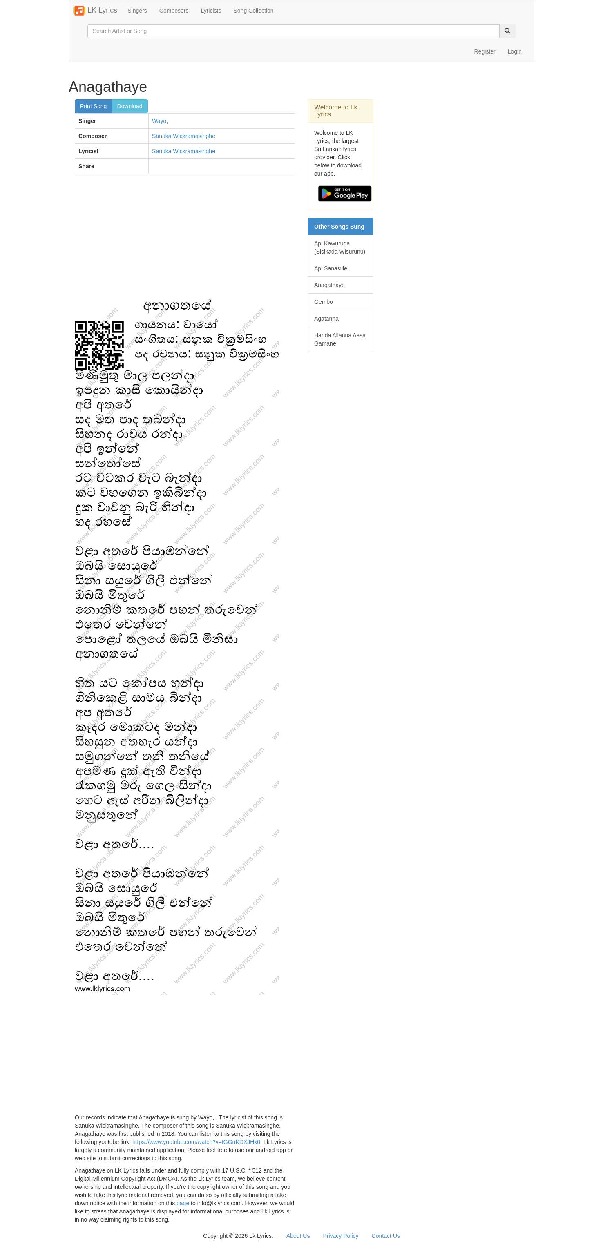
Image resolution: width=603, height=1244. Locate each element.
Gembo (323, 302)
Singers (137, 10)
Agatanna (326, 318)
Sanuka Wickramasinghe (183, 136)
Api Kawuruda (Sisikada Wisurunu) (339, 247)
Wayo (159, 121)
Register (485, 51)
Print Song (93, 106)
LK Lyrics (95, 10)
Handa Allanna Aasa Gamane (340, 339)
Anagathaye (329, 285)
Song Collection (253, 10)
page (182, 1203)
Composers (174, 10)
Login (515, 51)
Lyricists (211, 10)
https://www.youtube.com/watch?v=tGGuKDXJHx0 (196, 1142)
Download (129, 106)
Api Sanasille (330, 268)
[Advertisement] (185, 239)
